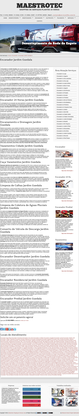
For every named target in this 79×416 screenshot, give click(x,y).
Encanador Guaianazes (36, 339)
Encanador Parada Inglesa (51, 344)
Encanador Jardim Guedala (25, 55)
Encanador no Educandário (63, 128)
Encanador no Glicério (56, 361)
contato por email (24, 320)
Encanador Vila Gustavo (38, 345)
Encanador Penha (63, 340)
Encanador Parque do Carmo (52, 340)
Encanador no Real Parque (63, 138)
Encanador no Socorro (60, 358)
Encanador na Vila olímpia (38, 360)
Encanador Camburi (40, 373)
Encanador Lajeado (30, 340)
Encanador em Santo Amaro (37, 358)
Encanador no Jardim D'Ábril (63, 126)
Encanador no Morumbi (66, 357)
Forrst (35, 397)
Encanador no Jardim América (34, 356)
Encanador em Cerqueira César (64, 107)
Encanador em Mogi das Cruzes (42, 370)
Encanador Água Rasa (6, 338)
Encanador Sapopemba (9, 341)
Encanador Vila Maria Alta (47, 346)
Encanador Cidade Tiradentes (8, 339)
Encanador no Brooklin (12, 354)
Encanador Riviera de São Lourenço (43, 374)
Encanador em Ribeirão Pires (66, 363)
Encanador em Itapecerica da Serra (9, 366)
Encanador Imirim (40, 344)
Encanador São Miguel (42, 341)
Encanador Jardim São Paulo (65, 344)
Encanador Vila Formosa (10, 342)
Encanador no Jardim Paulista (63, 356)
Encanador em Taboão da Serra (63, 366)
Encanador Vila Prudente (44, 342)
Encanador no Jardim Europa (49, 356)
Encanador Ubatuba (56, 372)
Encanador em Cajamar (38, 367)
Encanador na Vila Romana (63, 90)
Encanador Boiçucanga (50, 373)
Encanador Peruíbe (15, 372)
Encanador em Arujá (41, 368)
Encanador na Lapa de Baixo (64, 83)
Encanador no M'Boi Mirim (43, 357)
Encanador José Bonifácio (19, 340)
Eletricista (50, 18)
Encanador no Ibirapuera (45, 355)
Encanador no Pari (14, 362)
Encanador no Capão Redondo (67, 354)
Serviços (71, 18)
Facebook (34, 393)
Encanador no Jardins (62, 109)
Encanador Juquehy (61, 373)
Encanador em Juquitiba (54, 365)
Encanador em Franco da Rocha (52, 367)
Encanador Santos (26, 371)
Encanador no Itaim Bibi (62, 112)
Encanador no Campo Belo (24, 354)
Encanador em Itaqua (51, 368)
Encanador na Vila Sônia (63, 131)
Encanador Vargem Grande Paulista (36, 366)
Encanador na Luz (5, 362)
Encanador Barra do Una (72, 373)
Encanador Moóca (40, 340)
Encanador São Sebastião (7, 373)
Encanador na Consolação (31, 361)
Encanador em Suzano (55, 370)
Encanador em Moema (55, 357)
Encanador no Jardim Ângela (20, 356)
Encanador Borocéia (18, 374)
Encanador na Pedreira (13, 358)
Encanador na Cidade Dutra (22, 355)
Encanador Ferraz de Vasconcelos (26, 370)
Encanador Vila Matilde (32, 342)
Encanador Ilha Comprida (35, 372)
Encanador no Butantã (62, 121)
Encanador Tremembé (14, 345)
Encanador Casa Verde (55, 342)
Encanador (39, 18)
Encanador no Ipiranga (69, 355)
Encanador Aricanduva (17, 338)
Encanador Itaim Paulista (58, 339)
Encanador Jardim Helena (7, 340)
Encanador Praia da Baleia (7, 374)
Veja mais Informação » (67, 170)
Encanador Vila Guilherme (34, 346)
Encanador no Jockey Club (30, 357)
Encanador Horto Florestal (25, 345)
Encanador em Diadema (25, 363)
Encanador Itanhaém (6, 372)
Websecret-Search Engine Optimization (70, 412)
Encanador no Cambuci (18, 361)
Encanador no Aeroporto (64, 352)
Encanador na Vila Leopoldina (64, 78)
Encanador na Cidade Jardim (64, 114)
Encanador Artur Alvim (28, 338)
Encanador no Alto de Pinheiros (64, 100)
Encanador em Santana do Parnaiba (23, 367)
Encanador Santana (66, 342)
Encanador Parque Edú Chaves (60, 345)
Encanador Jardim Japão (22, 346)
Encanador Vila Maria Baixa (60, 346)
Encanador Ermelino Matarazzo (22, 339)
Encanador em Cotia (23, 366)
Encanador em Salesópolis (15, 371)
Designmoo (34, 405)
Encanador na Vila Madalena (64, 102)
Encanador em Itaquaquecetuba (64, 368)
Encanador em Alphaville (18, 365)
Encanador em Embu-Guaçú (67, 365)
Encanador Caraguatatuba (68, 372)
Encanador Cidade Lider (69, 338)
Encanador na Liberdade (68, 361)
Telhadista (61, 18)
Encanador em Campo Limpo (53, 354)
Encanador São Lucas (20, 341)
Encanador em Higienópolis (44, 361)
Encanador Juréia (24, 372)
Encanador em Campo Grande (38, 354)
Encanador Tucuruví (31, 344)
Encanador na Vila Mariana (11, 360)
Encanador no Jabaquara (7, 356)
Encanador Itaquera (68, 339)
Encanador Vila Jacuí (21, 342)
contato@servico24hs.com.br (64, 15)
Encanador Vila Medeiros (10, 346)
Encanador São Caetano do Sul (11, 363)
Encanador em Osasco (42, 365)
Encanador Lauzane (21, 344)
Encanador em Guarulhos (31, 365)
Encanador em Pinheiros (63, 104)
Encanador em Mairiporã (17, 368)
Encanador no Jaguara (62, 76)
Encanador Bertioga (57, 374)
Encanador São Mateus (31, 341)
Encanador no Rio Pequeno (63, 123)
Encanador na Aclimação (50, 360)
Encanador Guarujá (35, 371)
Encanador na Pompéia (62, 92)
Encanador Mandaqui (11, 344)
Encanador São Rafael (53, 341)
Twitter (35, 389)
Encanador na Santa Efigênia (52, 362)
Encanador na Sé (63, 362)
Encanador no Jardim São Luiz (16, 357)
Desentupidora (14, 18)
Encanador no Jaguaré (62, 88)
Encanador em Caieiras (65, 367)
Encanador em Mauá (54, 363)
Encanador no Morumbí (62, 135)
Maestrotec (39, 5)
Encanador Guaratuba (29, 374)
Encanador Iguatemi (46, 339)
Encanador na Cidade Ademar (8, 355)
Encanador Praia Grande (58, 371)
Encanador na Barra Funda (63, 85)
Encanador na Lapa (61, 73)
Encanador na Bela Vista (62, 360)
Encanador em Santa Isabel (29, 368)
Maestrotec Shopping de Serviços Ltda (16, 412)
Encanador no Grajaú (34, 355)
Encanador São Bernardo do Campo (39, 363)
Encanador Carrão (58, 338)
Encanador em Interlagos (57, 355)
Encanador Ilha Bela (18, 373)
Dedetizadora (27, 18)
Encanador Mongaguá (69, 371)
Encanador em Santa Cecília (37, 362)
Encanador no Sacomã (24, 358)
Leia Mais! (73, 48)
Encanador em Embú (50, 366)
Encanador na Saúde (49, 358)
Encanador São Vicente (46, 371)
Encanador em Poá (12, 370)
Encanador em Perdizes (62, 97)
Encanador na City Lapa (62, 81)
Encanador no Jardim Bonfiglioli (64, 119)
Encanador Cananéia (47, 372)
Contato (39, 21)
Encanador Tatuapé (64, 341)
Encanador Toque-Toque (29, 373)
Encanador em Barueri (9, 367)
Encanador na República (24, 362)
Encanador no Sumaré (62, 95)
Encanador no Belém (39, 338)
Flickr (35, 401)
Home (5, 18)
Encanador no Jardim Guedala (64, 133)
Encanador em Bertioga (66, 370)
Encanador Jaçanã (48, 345)
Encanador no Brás (8, 361)
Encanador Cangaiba (49, 338)
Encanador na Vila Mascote (24, 360)
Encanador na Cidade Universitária (65, 116)
